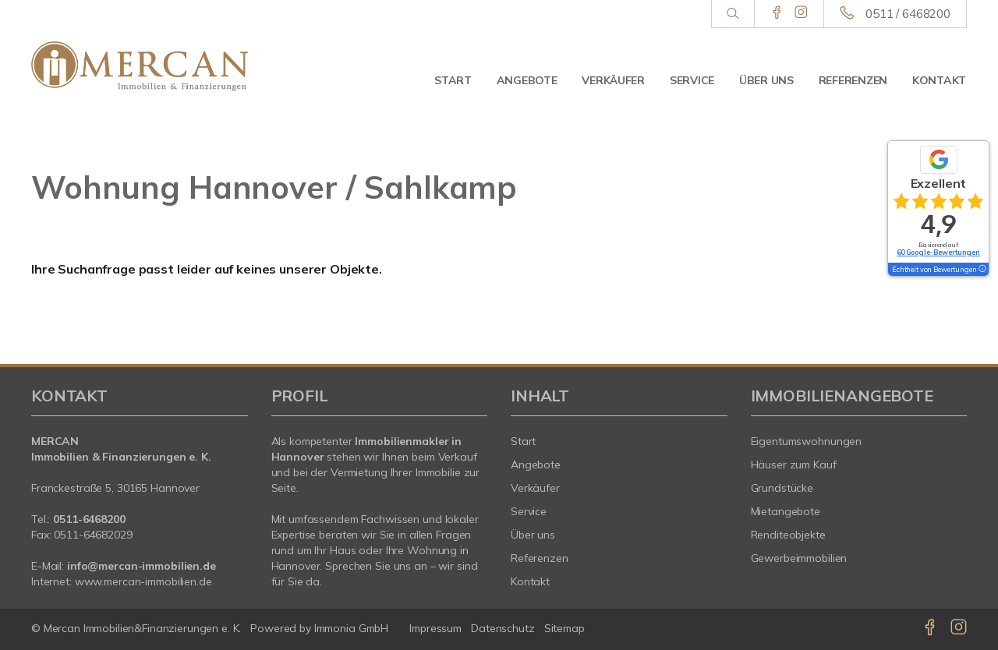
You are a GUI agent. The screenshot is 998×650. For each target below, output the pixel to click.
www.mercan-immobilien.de (143, 581)
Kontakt (939, 80)
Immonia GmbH (351, 628)
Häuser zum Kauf (794, 464)
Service (692, 80)
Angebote (527, 80)
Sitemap (564, 628)
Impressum (435, 628)
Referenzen (853, 80)
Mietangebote (786, 511)
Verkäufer (613, 80)
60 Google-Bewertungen (938, 252)
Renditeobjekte (788, 535)
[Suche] (732, 14)
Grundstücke (782, 488)
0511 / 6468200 (907, 13)
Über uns (766, 80)
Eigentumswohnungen (806, 441)
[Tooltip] (981, 269)
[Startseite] (139, 66)
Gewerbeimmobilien (799, 558)
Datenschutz (503, 628)
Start (453, 80)
